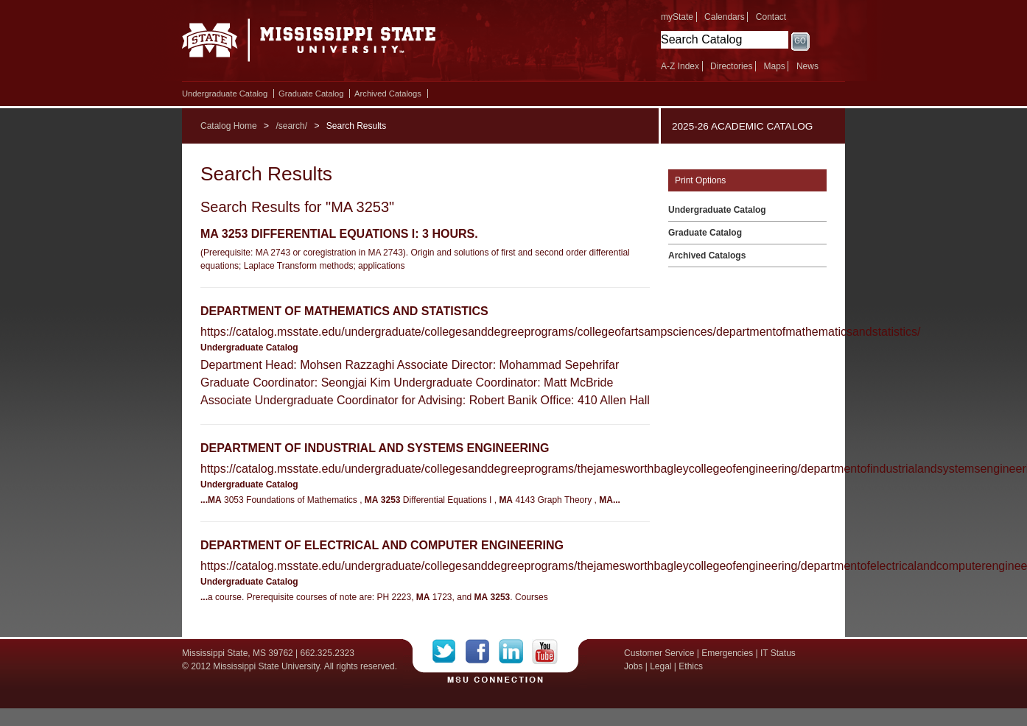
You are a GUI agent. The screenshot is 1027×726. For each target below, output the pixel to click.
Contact (771, 17)
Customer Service (659, 653)
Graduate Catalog (310, 93)
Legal (660, 666)
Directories (731, 66)
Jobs (633, 666)
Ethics (691, 666)
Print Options (700, 180)
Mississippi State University (309, 44)
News (807, 66)
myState (677, 17)
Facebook (482, 651)
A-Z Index (680, 66)
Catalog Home (228, 126)
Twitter (449, 651)
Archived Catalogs (387, 93)
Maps (774, 66)
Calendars (724, 17)
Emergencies (727, 653)
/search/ (291, 126)
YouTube (545, 651)
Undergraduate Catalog (224, 93)
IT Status (778, 653)
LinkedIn (515, 651)
